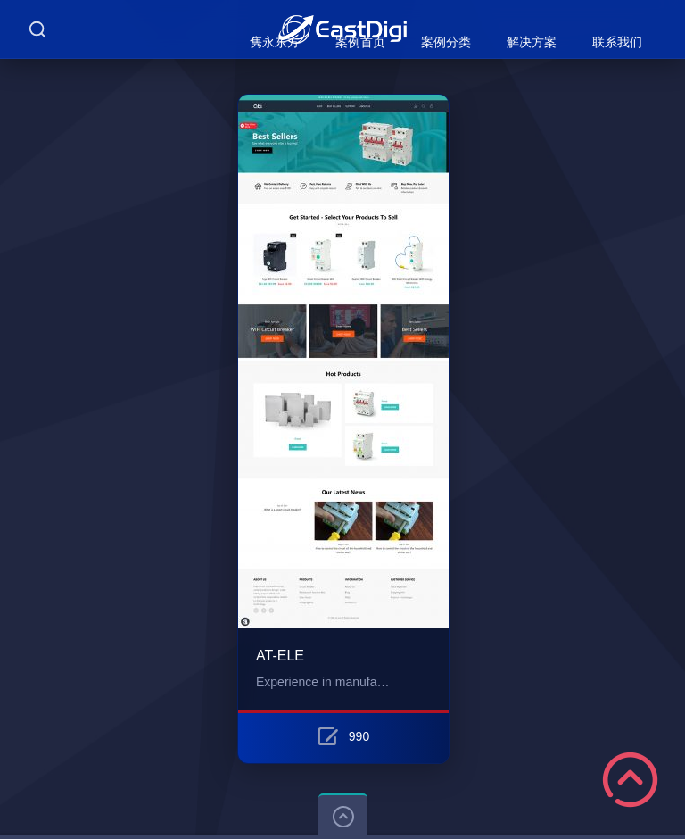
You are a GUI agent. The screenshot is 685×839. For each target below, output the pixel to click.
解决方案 (532, 42)
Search (37, 29)
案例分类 (446, 42)
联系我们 (617, 42)
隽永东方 (275, 42)
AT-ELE (280, 655)
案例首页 (360, 42)
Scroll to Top (630, 780)
